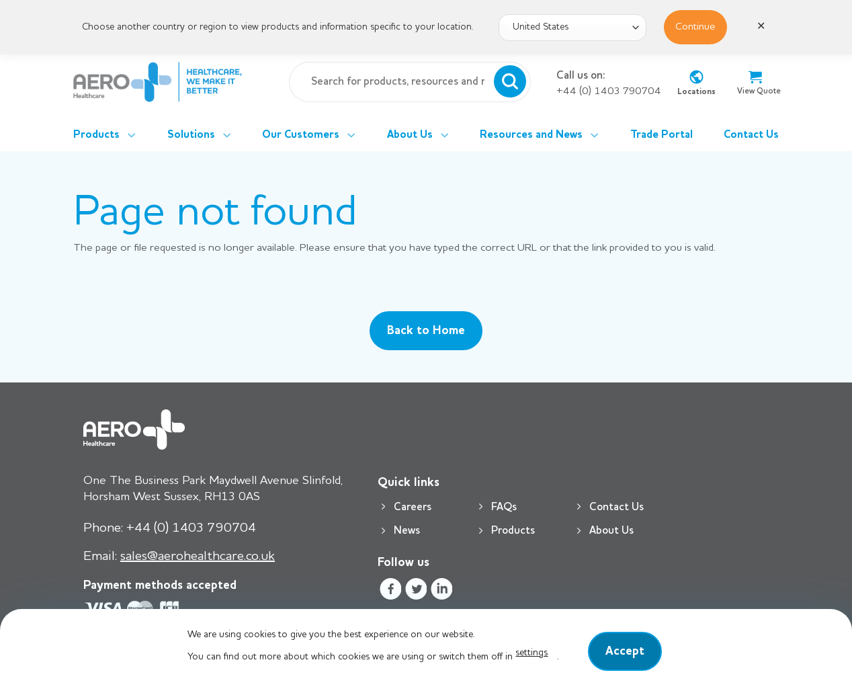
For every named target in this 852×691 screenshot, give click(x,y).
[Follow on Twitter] (415, 591)
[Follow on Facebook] (390, 591)
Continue (695, 27)
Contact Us (751, 135)
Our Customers (308, 135)
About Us (418, 135)
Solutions (199, 135)
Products (104, 135)
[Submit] (510, 82)
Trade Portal (661, 135)
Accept (624, 651)
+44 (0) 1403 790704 (608, 91)
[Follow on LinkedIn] (442, 591)
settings (531, 652)
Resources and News (539, 135)
